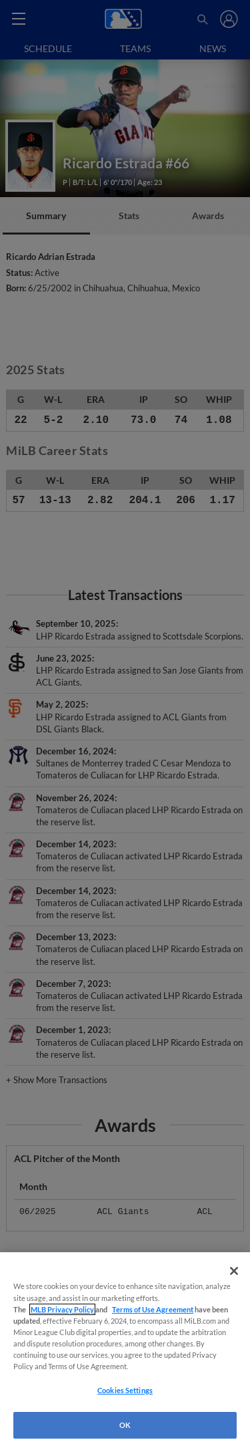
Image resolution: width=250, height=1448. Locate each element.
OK (125, 1425)
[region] (125, 1350)
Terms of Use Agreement (152, 1309)
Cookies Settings (125, 1390)
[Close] (234, 1271)
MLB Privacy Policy (62, 1309)
